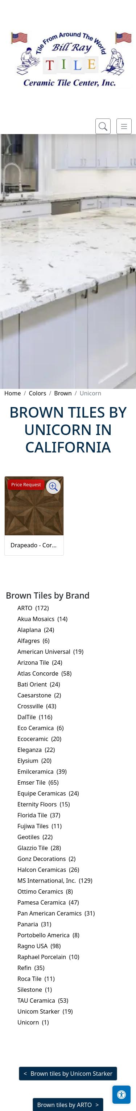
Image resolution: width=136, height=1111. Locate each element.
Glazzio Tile (39, 848)
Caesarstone (39, 695)
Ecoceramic (39, 739)
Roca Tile (36, 979)
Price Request (26, 484)
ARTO (33, 608)
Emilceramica (42, 772)
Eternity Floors (43, 804)
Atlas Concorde (44, 673)
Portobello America (48, 935)
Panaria (34, 924)
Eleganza (36, 750)
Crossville (36, 706)
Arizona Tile (39, 663)
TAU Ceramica (42, 1001)
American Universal (50, 652)
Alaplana (35, 630)
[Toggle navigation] (124, 126)
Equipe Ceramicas (48, 793)
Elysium (34, 761)
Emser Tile (38, 782)
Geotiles (35, 837)
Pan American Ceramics (56, 913)
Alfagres (33, 641)
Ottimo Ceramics (45, 891)
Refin (31, 968)
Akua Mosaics (42, 619)
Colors (37, 393)
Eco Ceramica (40, 728)
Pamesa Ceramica (48, 902)
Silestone (34, 990)
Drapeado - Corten (34, 545)
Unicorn (33, 1022)
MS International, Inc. (54, 881)
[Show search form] (103, 126)
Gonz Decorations (46, 859)
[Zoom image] (53, 486)
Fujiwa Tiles (39, 826)
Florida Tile (38, 815)
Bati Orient (38, 684)
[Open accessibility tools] (121, 1095)
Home (12, 393)
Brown (63, 393)
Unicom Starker (45, 1011)
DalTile (34, 717)
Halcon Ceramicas (48, 870)
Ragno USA (39, 946)
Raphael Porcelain (48, 957)
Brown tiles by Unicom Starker (71, 1074)
